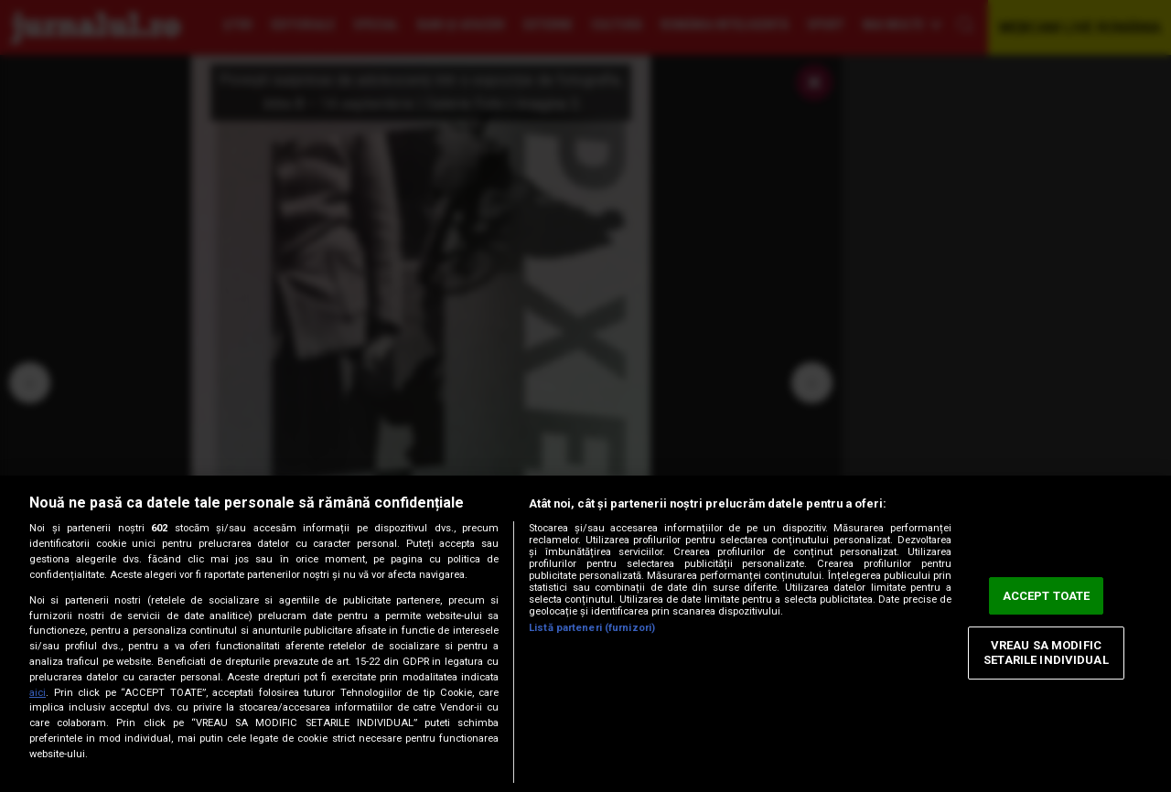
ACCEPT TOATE (1046, 596)
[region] (585, 634)
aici (37, 693)
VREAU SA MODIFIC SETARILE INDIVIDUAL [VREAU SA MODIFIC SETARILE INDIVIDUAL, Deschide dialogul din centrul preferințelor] (1045, 653)
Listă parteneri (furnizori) (592, 628)
